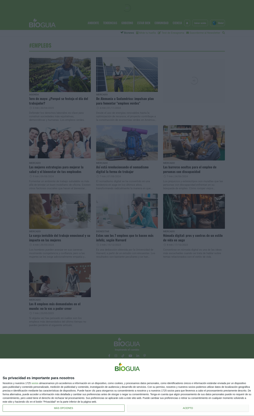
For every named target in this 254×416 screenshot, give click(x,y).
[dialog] (127, 387)
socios (34, 383)
